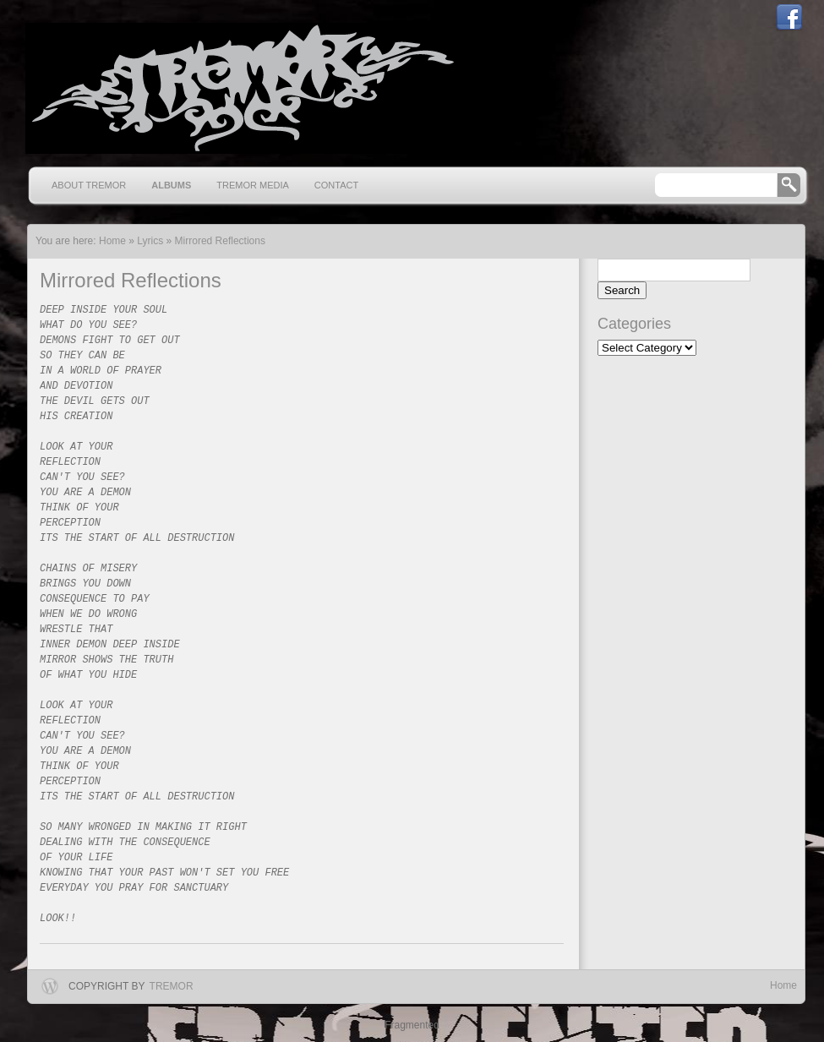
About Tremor (89, 185)
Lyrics (150, 241)
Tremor (172, 986)
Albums (171, 185)
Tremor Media (252, 185)
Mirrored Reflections (220, 241)
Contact (336, 185)
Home (783, 985)
